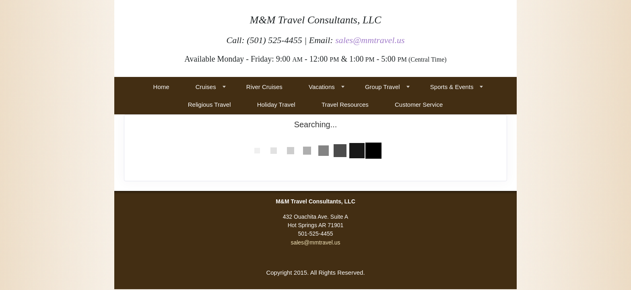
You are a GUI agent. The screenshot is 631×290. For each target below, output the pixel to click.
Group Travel (382, 86)
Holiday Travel (276, 104)
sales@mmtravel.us (369, 40)
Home (161, 86)
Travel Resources (345, 104)
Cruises (206, 86)
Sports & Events (452, 86)
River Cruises (264, 86)
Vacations (322, 86)
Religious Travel (209, 104)
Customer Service (419, 104)
